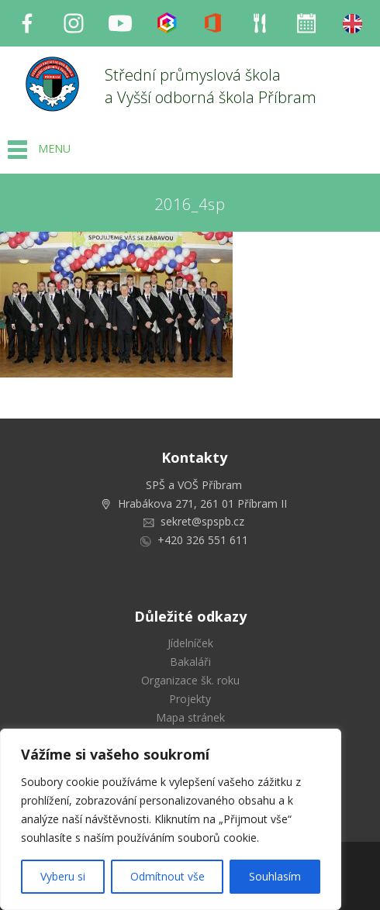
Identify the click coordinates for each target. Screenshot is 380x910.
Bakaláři (190, 661)
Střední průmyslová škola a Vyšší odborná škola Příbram (210, 86)
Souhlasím (275, 876)
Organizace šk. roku (190, 680)
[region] (170, 819)
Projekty (190, 698)
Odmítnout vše (167, 876)
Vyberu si (62, 876)
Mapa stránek (190, 717)
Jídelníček (190, 643)
